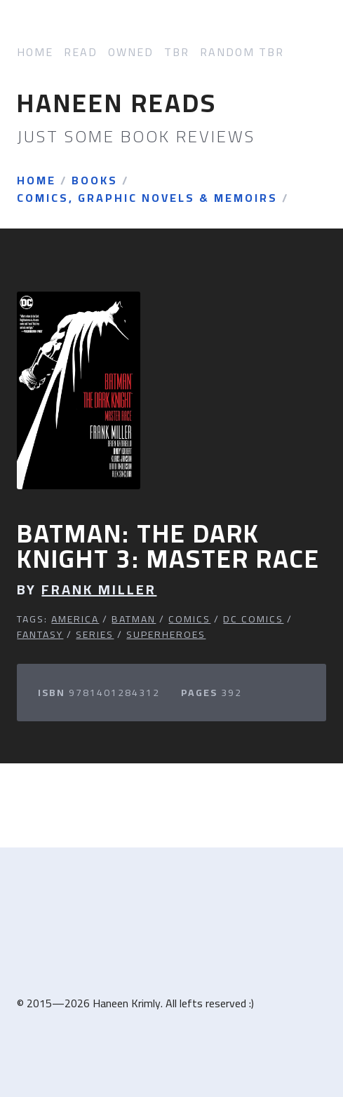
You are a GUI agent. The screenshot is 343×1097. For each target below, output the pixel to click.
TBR (176, 52)
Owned (131, 52)
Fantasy (40, 634)
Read (80, 52)
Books (95, 181)
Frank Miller (98, 589)
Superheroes (166, 634)
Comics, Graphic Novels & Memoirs (147, 198)
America (75, 619)
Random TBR (242, 52)
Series (95, 634)
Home (35, 52)
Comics (189, 619)
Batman (134, 619)
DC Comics (253, 619)
